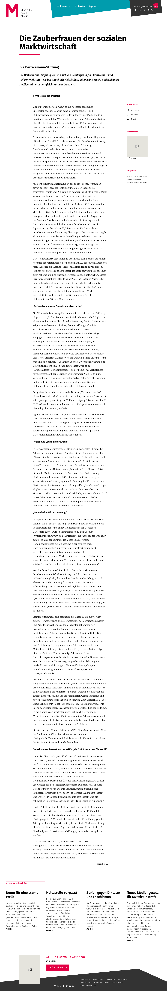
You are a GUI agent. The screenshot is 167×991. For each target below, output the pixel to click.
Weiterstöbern (56, 967)
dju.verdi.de (117, 982)
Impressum (85, 979)
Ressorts (65, 6)
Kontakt (121, 979)
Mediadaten (98, 979)
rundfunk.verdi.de (101, 982)
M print (93, 6)
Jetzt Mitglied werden (143, 6)
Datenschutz (85, 982)
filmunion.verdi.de (88, 985)
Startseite (131, 176)
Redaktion (110, 979)
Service (81, 6)
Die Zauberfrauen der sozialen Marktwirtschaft (137, 179)
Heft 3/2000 (137, 147)
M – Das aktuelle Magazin (65, 957)
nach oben (101, 864)
